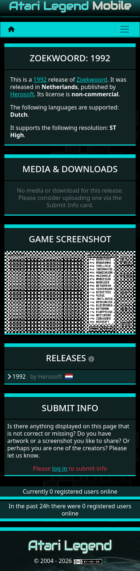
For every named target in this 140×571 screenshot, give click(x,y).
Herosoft (22, 94)
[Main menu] (125, 29)
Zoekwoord (91, 80)
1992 (40, 80)
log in (59, 468)
